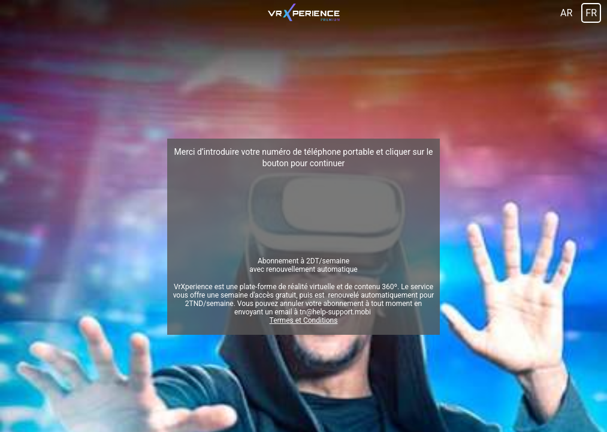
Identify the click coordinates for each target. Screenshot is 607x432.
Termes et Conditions (304, 320)
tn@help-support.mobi (335, 312)
